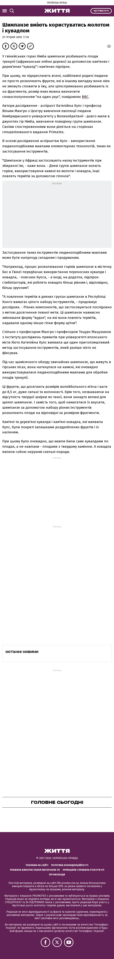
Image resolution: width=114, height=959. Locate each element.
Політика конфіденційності (69, 865)
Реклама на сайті (37, 865)
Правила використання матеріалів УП (35, 869)
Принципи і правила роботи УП (83, 869)
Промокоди (57, 874)
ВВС (85, 97)
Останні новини (21, 652)
